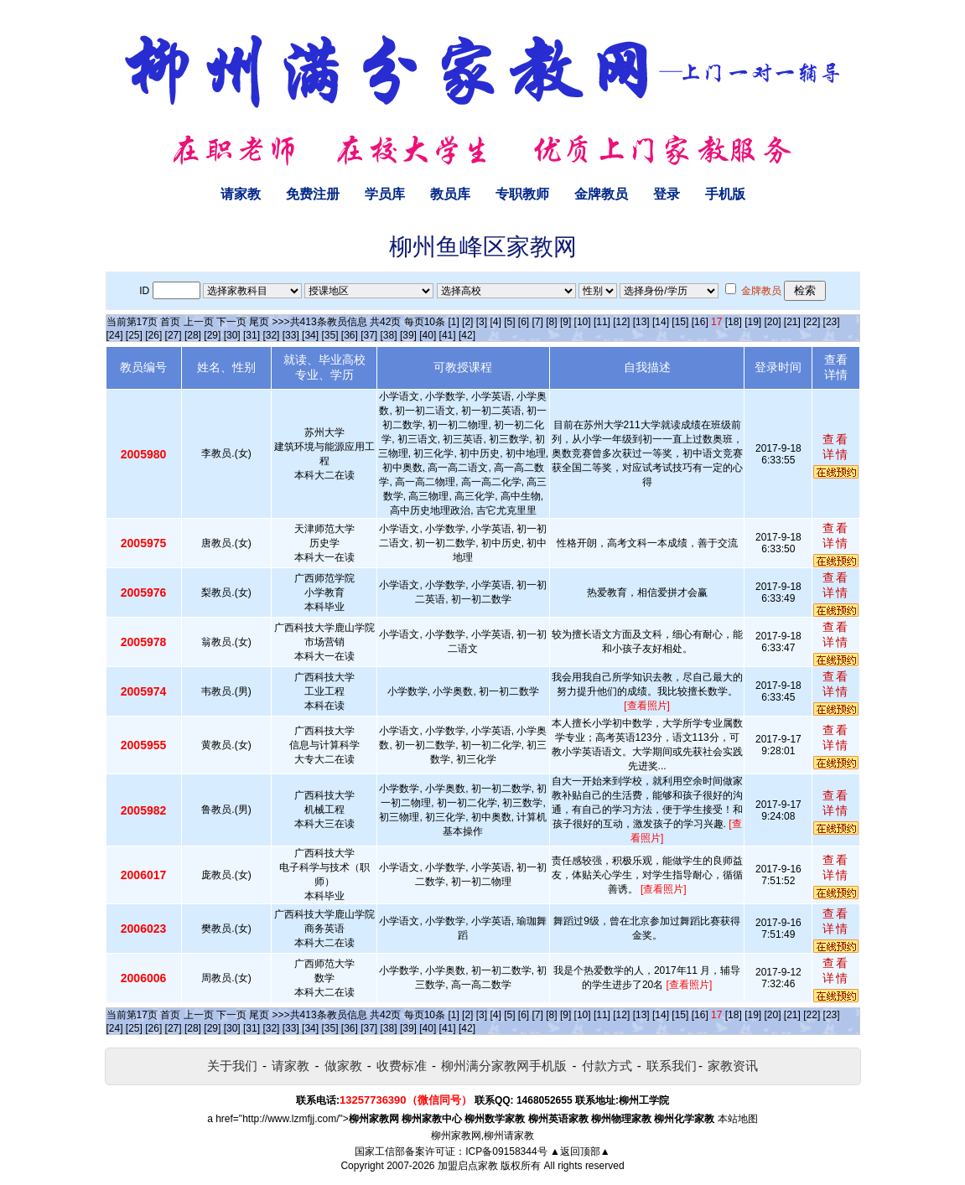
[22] (811, 322)
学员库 (385, 194)
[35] (329, 335)
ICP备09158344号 (506, 1151)
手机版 (725, 194)
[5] (509, 322)
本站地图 (738, 1119)
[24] (114, 335)
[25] (134, 335)
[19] (753, 322)
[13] (641, 322)
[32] (270, 335)
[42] (467, 335)
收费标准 (401, 1065)
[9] (565, 322)
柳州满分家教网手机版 (504, 1065)
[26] (153, 335)
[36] (349, 335)
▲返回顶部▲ (580, 1151)
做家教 (343, 1065)
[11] (602, 322)
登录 (666, 194)
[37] (369, 335)
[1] (453, 322)
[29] (212, 335)
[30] (232, 335)
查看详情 (835, 446)
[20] (773, 322)
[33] (291, 335)
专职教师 (522, 194)
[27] (173, 335)
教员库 (450, 194)
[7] (537, 322)
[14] (660, 322)
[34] (310, 335)
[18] (733, 322)
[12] (621, 322)
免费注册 (313, 194)
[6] (523, 322)
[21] (792, 322)
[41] (447, 335)
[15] (680, 322)
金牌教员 (601, 194)
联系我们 (671, 1065)
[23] (831, 322)
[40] (427, 335)
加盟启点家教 (468, 1166)
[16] (700, 322)
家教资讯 (733, 1065)
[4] (495, 322)
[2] (467, 322)
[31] (251, 335)
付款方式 (607, 1065)
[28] (192, 335)
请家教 (240, 194)
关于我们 (232, 1065)
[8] (551, 322)
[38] (389, 335)
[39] (408, 335)
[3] (481, 322)
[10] (582, 322)
